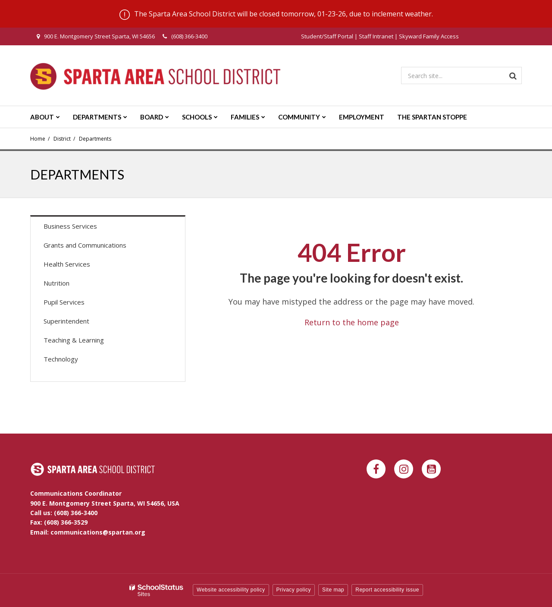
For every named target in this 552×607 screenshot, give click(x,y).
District (62, 138)
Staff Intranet (376, 36)
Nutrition (56, 283)
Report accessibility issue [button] (387, 590)
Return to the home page (351, 322)
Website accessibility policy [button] (231, 590)
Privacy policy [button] (293, 590)
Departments (95, 138)
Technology (61, 359)
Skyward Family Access (429, 36)
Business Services (70, 226)
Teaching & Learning (74, 340)
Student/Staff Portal (327, 36)
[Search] (513, 75)
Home (37, 138)
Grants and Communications (85, 245)
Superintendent (66, 321)
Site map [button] (333, 590)
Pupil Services (64, 302)
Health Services (67, 264)
